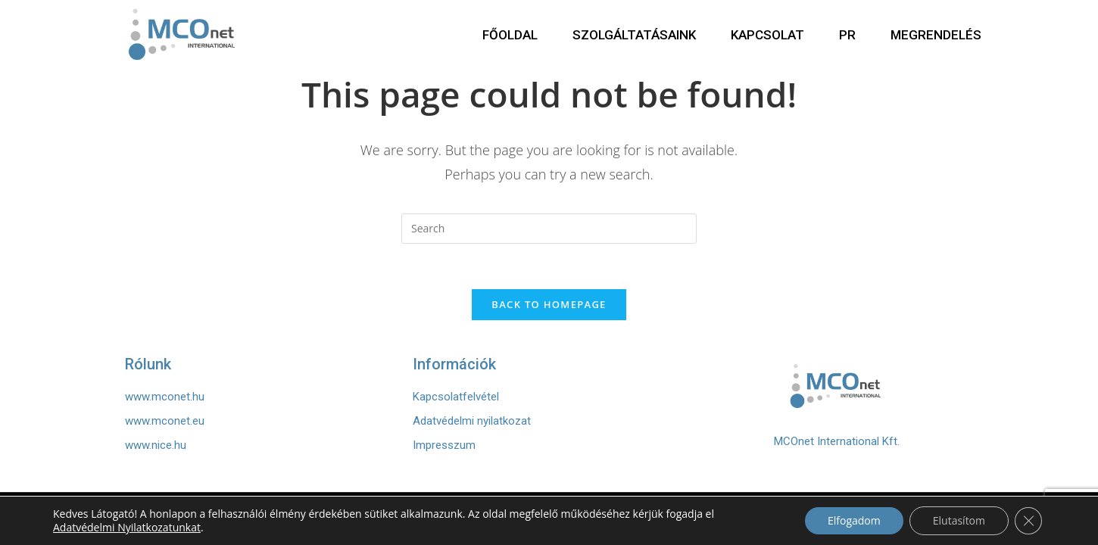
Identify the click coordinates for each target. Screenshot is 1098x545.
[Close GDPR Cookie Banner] (1028, 520)
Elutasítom (959, 520)
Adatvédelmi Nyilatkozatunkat (127, 527)
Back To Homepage (548, 304)
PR (847, 34)
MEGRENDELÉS (936, 34)
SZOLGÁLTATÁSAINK (634, 34)
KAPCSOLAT (767, 34)
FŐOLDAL (510, 34)
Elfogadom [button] (854, 520)
